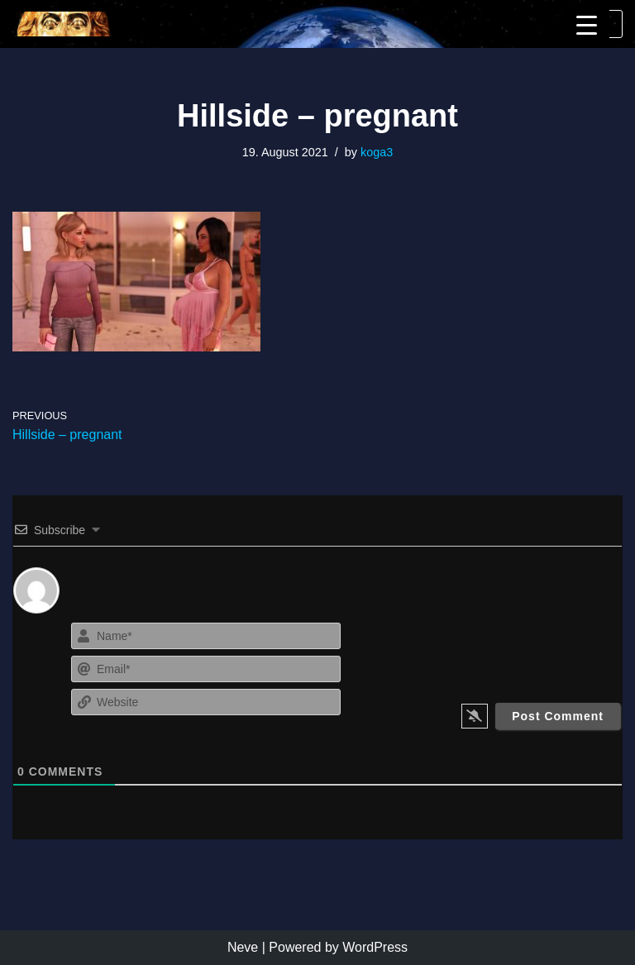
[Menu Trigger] (586, 25)
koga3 (376, 152)
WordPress (375, 947)
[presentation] (521, 650)
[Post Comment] (557, 716)
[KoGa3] (62, 24)
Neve (242, 947)
